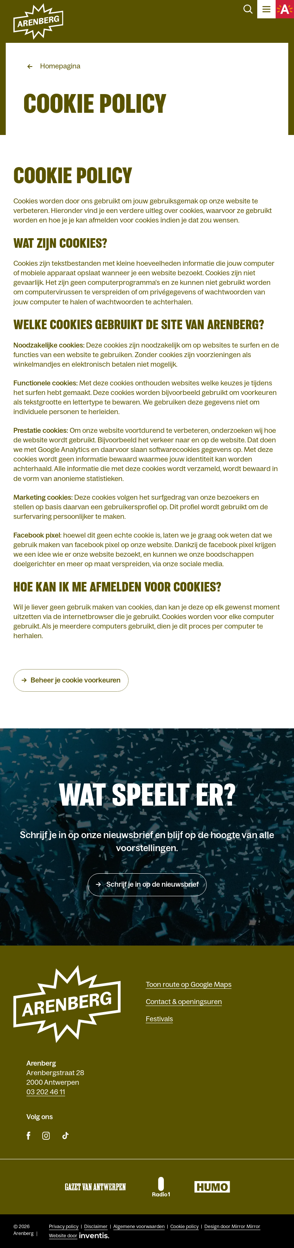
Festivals (159, 1019)
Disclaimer (96, 1226)
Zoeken (248, 9)
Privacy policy (63, 1226)
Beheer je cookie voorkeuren (76, 680)
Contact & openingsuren (184, 1002)
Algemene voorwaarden (139, 1226)
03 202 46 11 (45, 1092)
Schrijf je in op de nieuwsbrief (152, 884)
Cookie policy (184, 1226)
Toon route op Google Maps (189, 984)
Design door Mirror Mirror (232, 1226)
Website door (79, 1235)
